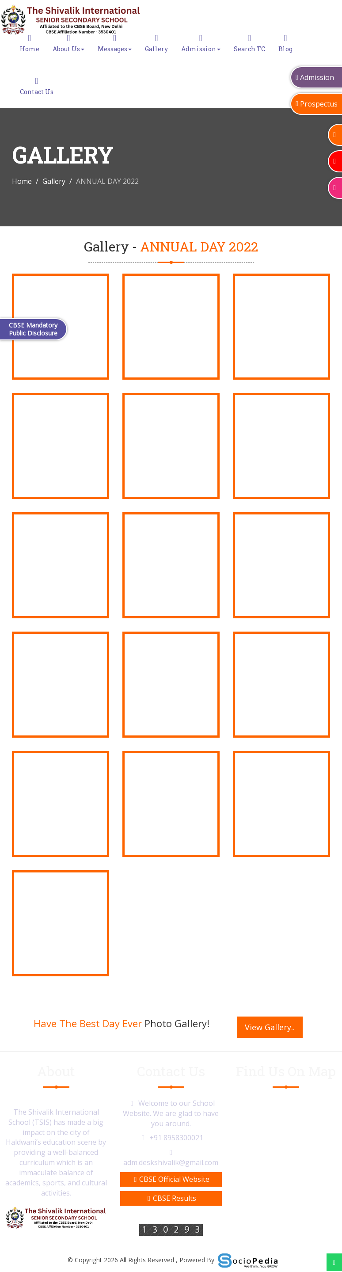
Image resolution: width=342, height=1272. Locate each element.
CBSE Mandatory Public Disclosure (33, 329)
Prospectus (317, 104)
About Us (68, 43)
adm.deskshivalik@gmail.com (170, 1162)
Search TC (249, 43)
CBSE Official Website (171, 1179)
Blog (285, 43)
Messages (115, 43)
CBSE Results (171, 1198)
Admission (200, 43)
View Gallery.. (270, 1027)
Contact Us (36, 86)
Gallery (156, 43)
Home (29, 43)
